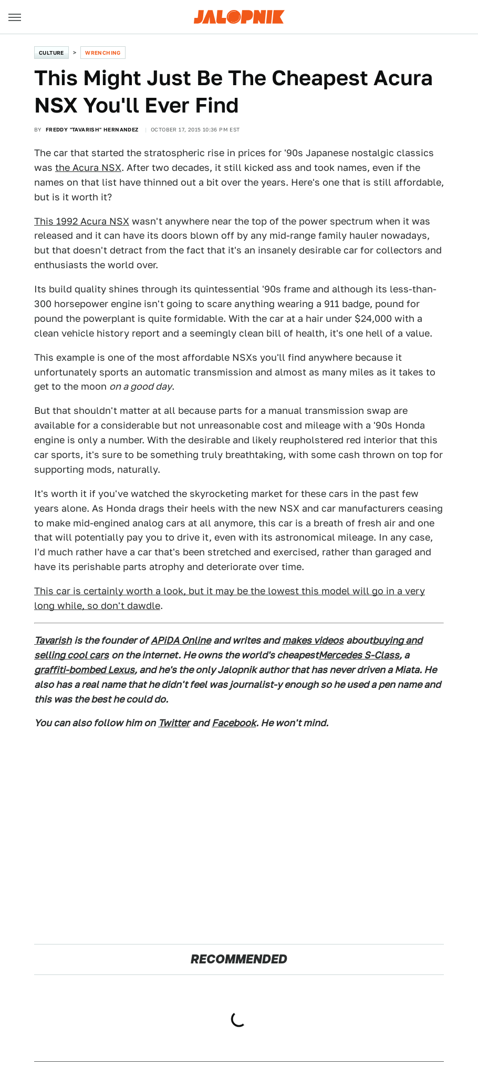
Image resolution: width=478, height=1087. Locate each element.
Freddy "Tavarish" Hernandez (92, 129)
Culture (51, 52)
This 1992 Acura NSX (81, 221)
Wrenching (103, 52)
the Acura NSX (88, 167)
